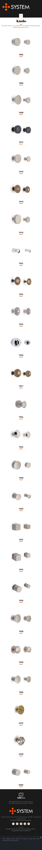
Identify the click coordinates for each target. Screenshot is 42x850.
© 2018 (21, 827)
